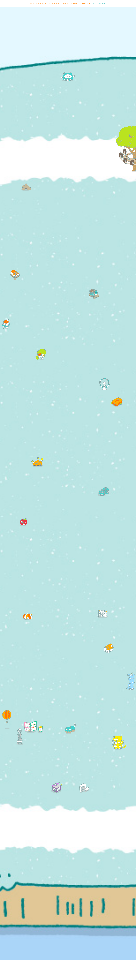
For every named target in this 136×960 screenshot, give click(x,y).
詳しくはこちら (99, 3)
